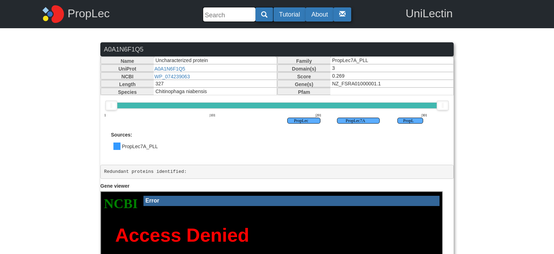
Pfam (304, 92)
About (319, 14)
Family (304, 61)
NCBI (127, 76)
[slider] (111, 105)
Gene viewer (115, 186)
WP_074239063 (172, 76)
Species (127, 92)
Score (304, 76)
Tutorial (289, 14)
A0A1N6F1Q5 (169, 69)
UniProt (127, 68)
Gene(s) (304, 84)
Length (127, 84)
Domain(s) (304, 68)
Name (127, 61)
